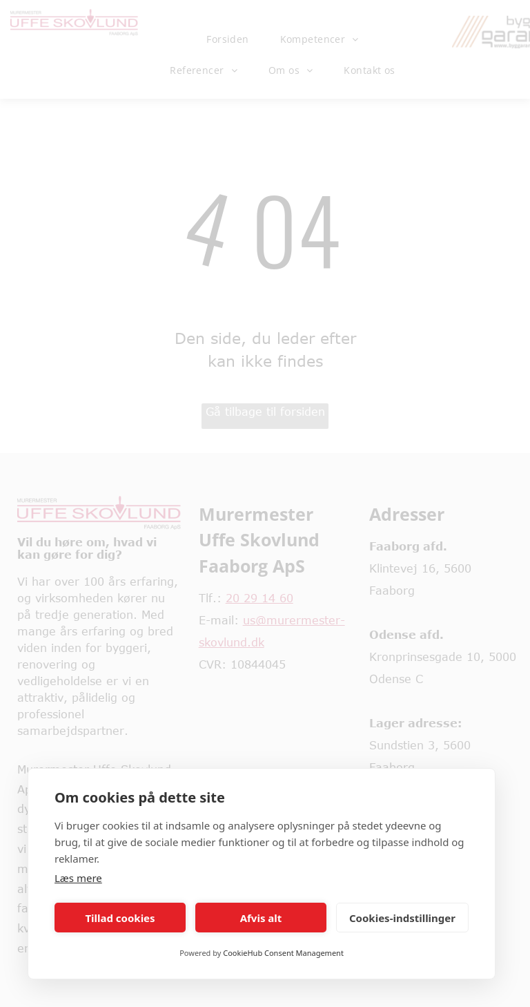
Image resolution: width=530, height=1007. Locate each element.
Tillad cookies (120, 918)
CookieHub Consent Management (283, 953)
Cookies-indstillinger (402, 918)
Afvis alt (261, 918)
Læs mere (78, 878)
